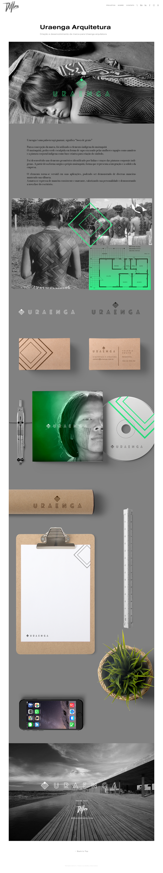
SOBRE (121, 5)
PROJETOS (110, 5)
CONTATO (130, 5)
